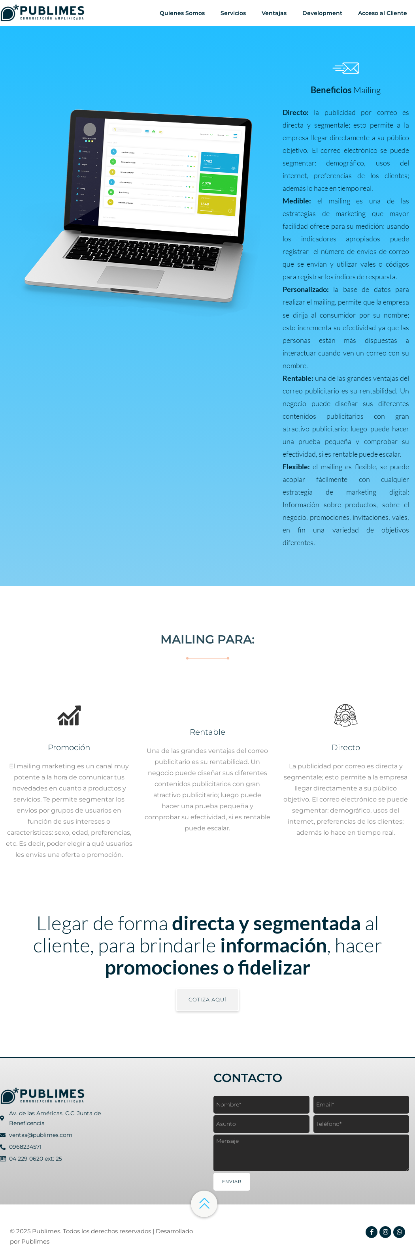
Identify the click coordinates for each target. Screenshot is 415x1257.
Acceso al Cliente (382, 13)
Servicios (233, 13)
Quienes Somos (182, 13)
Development (322, 13)
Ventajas (274, 13)
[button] (207, 999)
